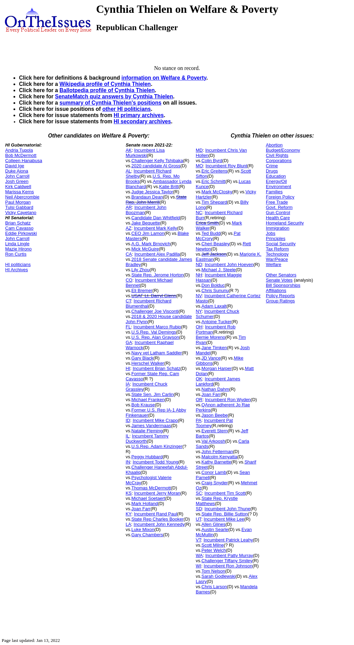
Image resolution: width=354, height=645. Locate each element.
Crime (272, 165)
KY (128, 513)
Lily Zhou (140, 269)
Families (274, 191)
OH (199, 326)
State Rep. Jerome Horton (157, 274)
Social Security (281, 243)
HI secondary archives (142, 121)
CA (128, 254)
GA (128, 342)
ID (127, 420)
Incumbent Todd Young (155, 462)
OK (199, 378)
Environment (278, 186)
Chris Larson (214, 586)
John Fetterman (217, 451)
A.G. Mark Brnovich (150, 243)
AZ (128, 228)
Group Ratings (280, 300)
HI (127, 368)
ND (199, 264)
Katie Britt (168, 186)
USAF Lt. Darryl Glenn (153, 295)
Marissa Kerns (19, 191)
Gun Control (278, 212)
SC (199, 493)
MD (199, 150)
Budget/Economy (283, 150)
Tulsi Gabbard (19, 207)
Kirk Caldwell (18, 186)
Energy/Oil (276, 181)
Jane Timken (214, 347)
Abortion (274, 145)
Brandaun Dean (147, 197)
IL (127, 436)
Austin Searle (215, 529)
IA (127, 384)
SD (199, 508)
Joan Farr (141, 508)
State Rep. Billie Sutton (225, 513)
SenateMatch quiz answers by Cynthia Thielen (114, 96)
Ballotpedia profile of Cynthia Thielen (107, 90)
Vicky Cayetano (20, 212)
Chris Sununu (215, 290)
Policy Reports (280, 295)
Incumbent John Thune (228, 508)
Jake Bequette (145, 223)
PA (198, 420)
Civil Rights (277, 155)
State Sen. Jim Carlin (152, 394)
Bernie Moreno (210, 337)
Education (276, 176)
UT (198, 519)
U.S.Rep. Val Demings (153, 332)
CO (128, 280)
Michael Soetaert (148, 498)
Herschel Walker (147, 363)
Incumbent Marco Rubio (157, 326)
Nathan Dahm (215, 389)
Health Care (278, 217)
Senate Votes (279, 280)
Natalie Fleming (146, 430)
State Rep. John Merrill (155, 199)
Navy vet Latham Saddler (156, 352)
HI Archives (16, 269)
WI (198, 565)
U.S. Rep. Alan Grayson (155, 337)
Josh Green (16, 181)
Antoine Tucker (217, 321)
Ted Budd (211, 233)
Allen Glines (213, 524)
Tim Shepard (214, 202)
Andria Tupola (19, 150)
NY (199, 311)
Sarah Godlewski (218, 576)
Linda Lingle (17, 243)
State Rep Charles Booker (157, 519)
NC (199, 212)
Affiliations (276, 290)
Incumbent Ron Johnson (228, 565)
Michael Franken (148, 399)
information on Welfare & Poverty (163, 78)
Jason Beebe (215, 415)
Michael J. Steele (219, 269)
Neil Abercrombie (22, 197)
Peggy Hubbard (146, 456)
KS (128, 493)
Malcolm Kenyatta (219, 456)
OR (199, 399)
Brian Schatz (18, 223)
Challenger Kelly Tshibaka (157, 160)
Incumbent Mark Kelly (155, 228)
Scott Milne (213, 545)
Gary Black (142, 358)
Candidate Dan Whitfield (155, 217)
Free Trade (277, 202)
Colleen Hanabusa (23, 160)
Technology (277, 254)
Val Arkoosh (213, 441)
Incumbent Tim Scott (225, 493)
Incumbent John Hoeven (229, 264)
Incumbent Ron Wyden (228, 399)
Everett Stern (215, 430)
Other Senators (281, 274)
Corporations (278, 160)
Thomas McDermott (151, 488)
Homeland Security (285, 223)
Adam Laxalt (214, 306)
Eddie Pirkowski (21, 233)
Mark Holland (144, 503)
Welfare (273, 264)
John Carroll (17, 176)
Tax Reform (277, 248)
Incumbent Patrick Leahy (228, 539)
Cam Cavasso (19, 228)
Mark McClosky (217, 191)
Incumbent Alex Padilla (157, 254)
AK (128, 150)
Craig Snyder (215, 482)
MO (199, 165)
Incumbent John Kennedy (159, 524)
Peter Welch (214, 550)
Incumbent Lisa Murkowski (145, 153)
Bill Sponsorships (283, 285)
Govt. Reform (279, 207)
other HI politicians (126, 109)
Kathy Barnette (216, 462)
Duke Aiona (16, 171)
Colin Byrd (212, 160)
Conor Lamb (214, 472)
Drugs (272, 171)
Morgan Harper (217, 368)
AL (128, 171)
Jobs (270, 233)
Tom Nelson (213, 571)
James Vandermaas (151, 425)
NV (199, 295)
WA (199, 555)
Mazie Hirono (18, 248)
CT (128, 300)
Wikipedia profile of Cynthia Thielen (105, 84)
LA (128, 524)
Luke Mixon (142, 529)
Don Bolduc (213, 285)
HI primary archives (139, 115)
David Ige (14, 165)
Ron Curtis (15, 254)
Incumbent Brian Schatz (156, 368)
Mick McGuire (145, 248)
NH (199, 274)
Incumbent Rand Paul (155, 513)
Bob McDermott (20, 155)
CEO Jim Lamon (147, 233)
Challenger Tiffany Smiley (227, 560)
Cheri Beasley (216, 243)
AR (128, 207)
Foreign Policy (280, 197)
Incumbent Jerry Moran (157, 493)
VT (198, 539)
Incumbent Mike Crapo (155, 420)
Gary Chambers (147, 534)
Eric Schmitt (213, 181)
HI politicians (18, 264)
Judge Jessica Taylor (152, 191)
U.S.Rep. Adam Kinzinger (156, 446)
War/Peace (277, 259)
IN (127, 462)
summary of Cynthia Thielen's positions (110, 103)
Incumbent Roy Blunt (226, 165)
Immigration (277, 228)
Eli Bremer (141, 290)
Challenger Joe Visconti (154, 311)
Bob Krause (143, 404)
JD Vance (211, 358)
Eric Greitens (214, 171)
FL (128, 326)
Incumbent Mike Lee (224, 519)
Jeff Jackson (214, 254)
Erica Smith (207, 223)
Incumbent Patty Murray (229, 555)
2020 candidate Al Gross (155, 165)
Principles (275, 238)
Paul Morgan (18, 202)
